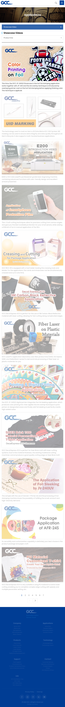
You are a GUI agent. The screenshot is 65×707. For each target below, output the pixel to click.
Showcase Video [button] (10, 27)
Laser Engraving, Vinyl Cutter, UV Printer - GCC (7, 3)
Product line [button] (8, 38)
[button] (56, 3)
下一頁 (35, 600)
